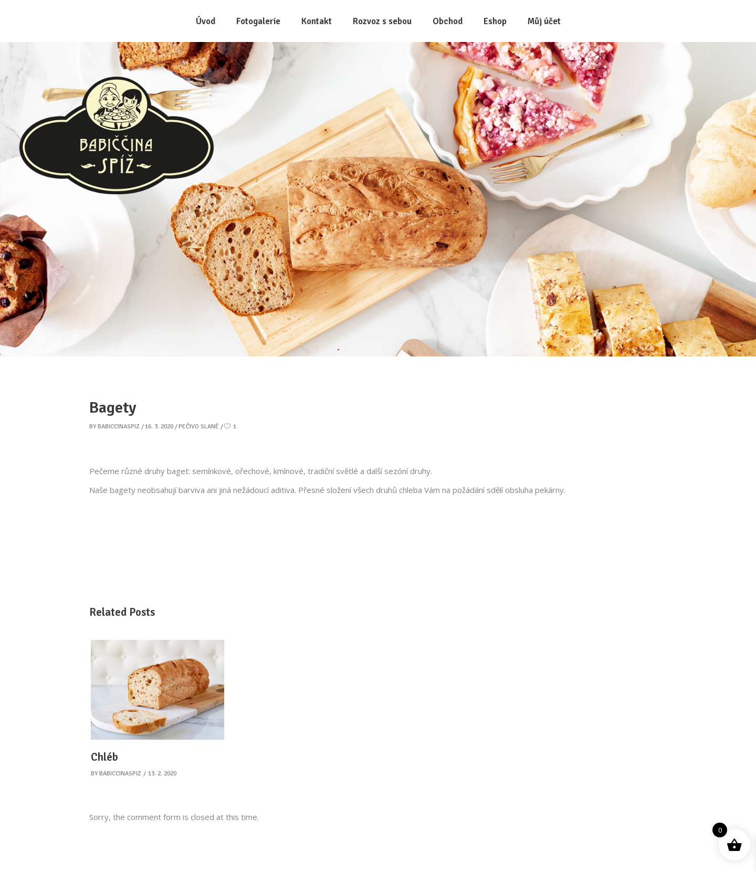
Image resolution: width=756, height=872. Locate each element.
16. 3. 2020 (159, 426)
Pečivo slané (198, 426)
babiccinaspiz (119, 426)
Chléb (104, 757)
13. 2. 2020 (162, 774)
